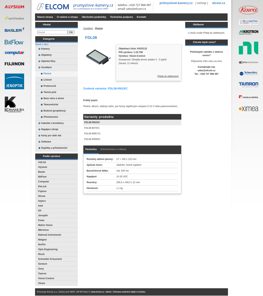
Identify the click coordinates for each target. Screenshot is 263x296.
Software (46, 141)
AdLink (42, 162)
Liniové (48, 79)
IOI (39, 210)
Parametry (91, 149)
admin (108, 292)
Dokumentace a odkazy (113, 149)
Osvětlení (46, 67)
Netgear (42, 239)
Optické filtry (48, 61)
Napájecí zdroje (49, 129)
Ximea (41, 283)
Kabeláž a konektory (52, 123)
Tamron (42, 273)
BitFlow (42, 176)
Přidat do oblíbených (168, 76)
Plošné (47, 73)
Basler (41, 172)
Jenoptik (43, 215)
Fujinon (42, 191)
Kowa (41, 220)
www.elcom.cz (97, 292)
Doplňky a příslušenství (54, 148)
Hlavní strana (45, 16)
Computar (43, 181)
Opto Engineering (48, 249)
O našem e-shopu (67, 16)
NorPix (42, 244)
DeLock (42, 186)
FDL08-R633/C (92, 122)
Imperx (42, 201)
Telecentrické (51, 104)
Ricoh (41, 254)
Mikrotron (43, 230)
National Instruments (49, 234)
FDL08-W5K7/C (92, 133)
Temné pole (50, 92)
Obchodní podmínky (94, 16)
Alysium (42, 167)
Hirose (41, 196)
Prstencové (50, 86)
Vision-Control (46, 278)
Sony (41, 268)
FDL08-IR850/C (92, 139)
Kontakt (141, 16)
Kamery (45, 48)
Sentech (42, 264)
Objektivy (46, 55)
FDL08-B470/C (92, 128)
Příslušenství (51, 117)
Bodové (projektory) (55, 110)
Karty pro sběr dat (51, 135)
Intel (40, 205)
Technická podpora (121, 16)
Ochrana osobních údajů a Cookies (129, 292)
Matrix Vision (45, 225)
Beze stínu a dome (54, 98)
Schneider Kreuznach (50, 259)
